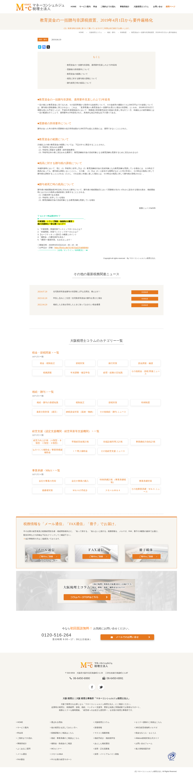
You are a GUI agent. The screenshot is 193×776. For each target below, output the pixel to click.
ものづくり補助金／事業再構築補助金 (47, 451)
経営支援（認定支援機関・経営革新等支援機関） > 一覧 (65, 431)
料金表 (20, 733)
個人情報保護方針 (143, 749)
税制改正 (80, 402)
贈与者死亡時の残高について (79, 83)
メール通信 (22, 754)
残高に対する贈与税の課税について (82, 78)
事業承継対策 (145, 481)
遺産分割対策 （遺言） (47, 412)
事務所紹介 (124, 6)
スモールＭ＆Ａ (112, 490)
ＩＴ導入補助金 (80, 451)
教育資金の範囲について (77, 74)
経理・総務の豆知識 (113, 372)
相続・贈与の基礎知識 (47, 402)
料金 (95, 6)
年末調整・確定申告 (80, 372)
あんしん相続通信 (102, 743)
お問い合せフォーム (144, 743)
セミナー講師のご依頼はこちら (149, 722)
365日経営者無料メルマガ (146, 727)
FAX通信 (21, 759)
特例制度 (123, 32)
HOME (73, 6)
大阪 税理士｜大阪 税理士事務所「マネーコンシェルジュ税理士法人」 (96, 698)
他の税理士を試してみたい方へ (64, 727)
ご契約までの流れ (108, 6)
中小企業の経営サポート (61, 759)
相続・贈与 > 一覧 (43, 391)
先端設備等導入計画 (113, 442)
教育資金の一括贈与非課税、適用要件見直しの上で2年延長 (92, 65)
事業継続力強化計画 (145, 442)
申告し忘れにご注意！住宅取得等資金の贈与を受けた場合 (77, 298)
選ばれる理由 (56, 722)
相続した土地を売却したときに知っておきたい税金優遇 (76, 304)
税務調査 (47, 372)
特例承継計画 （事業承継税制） (113, 480)
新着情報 (98, 727)
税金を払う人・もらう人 (146, 733)
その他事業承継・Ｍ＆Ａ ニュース (145, 490)
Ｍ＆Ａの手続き (80, 490)
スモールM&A (57, 754)
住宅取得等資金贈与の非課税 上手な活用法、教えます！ (77, 291)
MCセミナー (56, 749)
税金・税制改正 (47, 363)
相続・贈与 (111, 32)
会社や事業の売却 (47, 481)
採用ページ (170, 6)
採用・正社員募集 (102, 749)
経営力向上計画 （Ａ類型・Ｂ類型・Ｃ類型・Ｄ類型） (47, 441)
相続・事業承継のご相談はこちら (65, 738)
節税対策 (80, 363)
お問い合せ (157, 6)
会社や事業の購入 (80, 481)
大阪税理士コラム (141, 6)
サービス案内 (85, 6)
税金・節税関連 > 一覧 (45, 352)
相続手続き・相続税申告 (104, 738)
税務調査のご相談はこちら (62, 733)
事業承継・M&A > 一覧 (46, 470)
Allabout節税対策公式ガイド (147, 738)
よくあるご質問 (23, 749)
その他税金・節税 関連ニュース (145, 372)
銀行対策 (113, 363)
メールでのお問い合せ (127, 637)
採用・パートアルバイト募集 (106, 754)
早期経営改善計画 (80, 442)
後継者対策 (47, 490)
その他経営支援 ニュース (113, 451)
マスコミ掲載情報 (102, 733)
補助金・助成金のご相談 (61, 743)
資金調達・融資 (145, 363)
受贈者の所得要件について (78, 69)
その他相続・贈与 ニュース (113, 412)
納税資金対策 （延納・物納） (80, 412)
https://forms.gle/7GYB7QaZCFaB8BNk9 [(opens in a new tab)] (71, 248)
